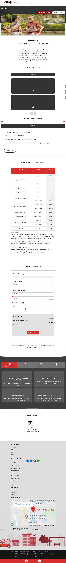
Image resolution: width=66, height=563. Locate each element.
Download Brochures (57, 365)
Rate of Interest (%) (18, 303)
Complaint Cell (14, 487)
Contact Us (41, 365)
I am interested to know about (33, 71)
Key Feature (33, 125)
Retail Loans (33, 553)
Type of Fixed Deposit (19, 274)
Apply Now (10, 150)
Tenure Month (17, 281)
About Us (33, 536)
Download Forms (15, 478)
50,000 (15, 293)
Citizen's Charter (15, 494)
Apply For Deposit (33, 333)
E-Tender (13, 480)
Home (33, 531)
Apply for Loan (14, 490)
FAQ (25, 365)
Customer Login (14, 492)
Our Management (33, 542)
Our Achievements (33, 545)
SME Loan (13, 449)
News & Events (33, 548)
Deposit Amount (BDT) (19, 290)
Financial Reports (15, 470)
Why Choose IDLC (9, 365)
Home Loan (33, 556)
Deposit (12, 454)
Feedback (13, 485)
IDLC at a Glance (33, 539)
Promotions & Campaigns (17, 472)
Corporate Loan (14, 452)
